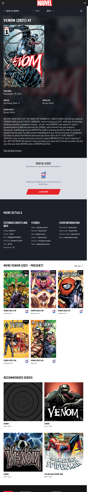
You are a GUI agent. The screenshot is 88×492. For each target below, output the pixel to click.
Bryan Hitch (48, 103)
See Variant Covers (12, 150)
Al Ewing (8, 103)
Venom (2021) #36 (10, 360)
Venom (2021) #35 (37, 360)
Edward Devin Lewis (43, 244)
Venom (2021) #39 (10, 310)
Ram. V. (16, 103)
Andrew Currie (40, 234)
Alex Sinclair (42, 237)
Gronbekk (6, 313)
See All (79, 266)
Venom (6, 424)
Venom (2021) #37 (64, 310)
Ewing (32, 363)
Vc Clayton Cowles (44, 241)
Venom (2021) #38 (37, 310)
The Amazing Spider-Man (53, 474)
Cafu (11, 313)
